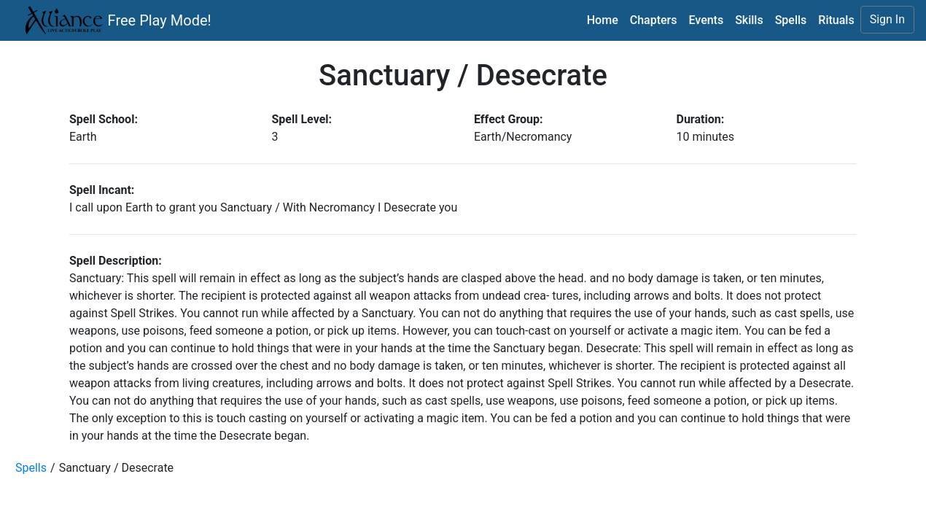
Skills (749, 20)
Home (602, 20)
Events (705, 20)
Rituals (836, 20)
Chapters (653, 20)
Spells (791, 20)
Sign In (887, 19)
